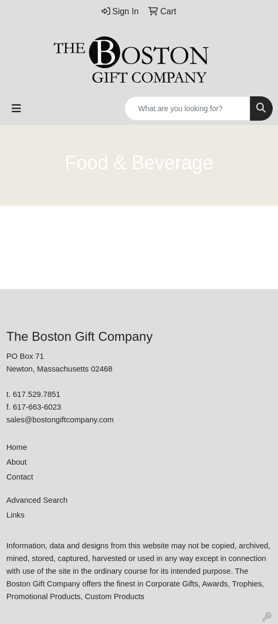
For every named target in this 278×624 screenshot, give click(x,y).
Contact (19, 477)
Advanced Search (37, 500)
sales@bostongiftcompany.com (60, 419)
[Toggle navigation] (16, 108)
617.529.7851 (36, 394)
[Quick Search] (187, 108)
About (16, 462)
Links (15, 515)
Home (16, 447)
